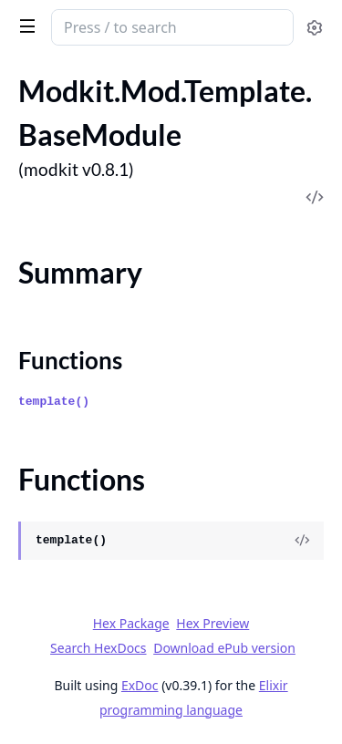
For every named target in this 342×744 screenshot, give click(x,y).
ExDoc (140, 685)
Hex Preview (212, 623)
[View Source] (302, 541)
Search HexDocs (98, 648)
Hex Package (131, 623)
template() (53, 401)
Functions (70, 360)
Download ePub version (224, 647)
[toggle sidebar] (24, 25)
